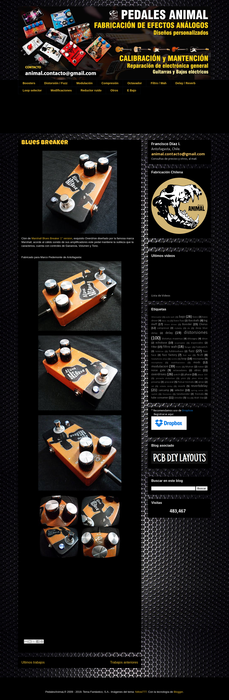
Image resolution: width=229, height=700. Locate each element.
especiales (197, 343)
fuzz (192, 351)
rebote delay (166, 386)
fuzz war (187, 355)
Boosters (29, 83)
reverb (181, 386)
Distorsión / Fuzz (56, 83)
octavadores (180, 370)
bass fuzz (179, 321)
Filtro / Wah (158, 83)
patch (177, 374)
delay (169, 333)
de (188, 328)
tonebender (183, 394)
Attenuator (156, 317)
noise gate (158, 370)
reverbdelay (199, 386)
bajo (182, 316)
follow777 (141, 691)
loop (184, 358)
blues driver (170, 324)
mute (178, 367)
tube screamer (159, 397)
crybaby (178, 328)
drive (205, 339)
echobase (161, 342)
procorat (169, 382)
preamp (155, 382)
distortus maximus (172, 339)
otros (197, 370)
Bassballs (193, 320)
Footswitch (202, 347)
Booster (187, 324)
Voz (188, 398)
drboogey (192, 339)
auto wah (170, 317)
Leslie (174, 359)
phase (188, 374)
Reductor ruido (91, 90)
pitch (183, 378)
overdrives (158, 374)
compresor (163, 328)
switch (154, 394)
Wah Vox (199, 398)
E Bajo (131, 90)
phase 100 (202, 375)
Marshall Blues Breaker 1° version (51, 238)
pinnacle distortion (165, 378)
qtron (201, 382)
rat (152, 386)
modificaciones (178, 363)
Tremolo (199, 394)
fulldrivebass (176, 351)
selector (179, 390)
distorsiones (196, 332)
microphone (157, 363)
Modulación (84, 83)
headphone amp (159, 359)
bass (195, 317)
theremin (167, 394)
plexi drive (197, 378)
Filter (154, 347)
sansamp (164, 390)
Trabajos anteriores (124, 662)
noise (201, 367)
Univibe (178, 398)
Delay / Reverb (185, 83)
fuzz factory (169, 355)
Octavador (134, 83)
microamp (198, 359)
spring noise (197, 390)
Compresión (109, 83)
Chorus (203, 324)
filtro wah (170, 347)
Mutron (189, 367)
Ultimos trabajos (33, 662)
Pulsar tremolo (186, 382)
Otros (114, 90)
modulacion (159, 366)
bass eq (165, 321)
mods (196, 362)
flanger (188, 347)
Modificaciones (61, 90)
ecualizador (180, 343)
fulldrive (159, 351)
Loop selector (32, 90)
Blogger (178, 691)
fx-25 (200, 355)
